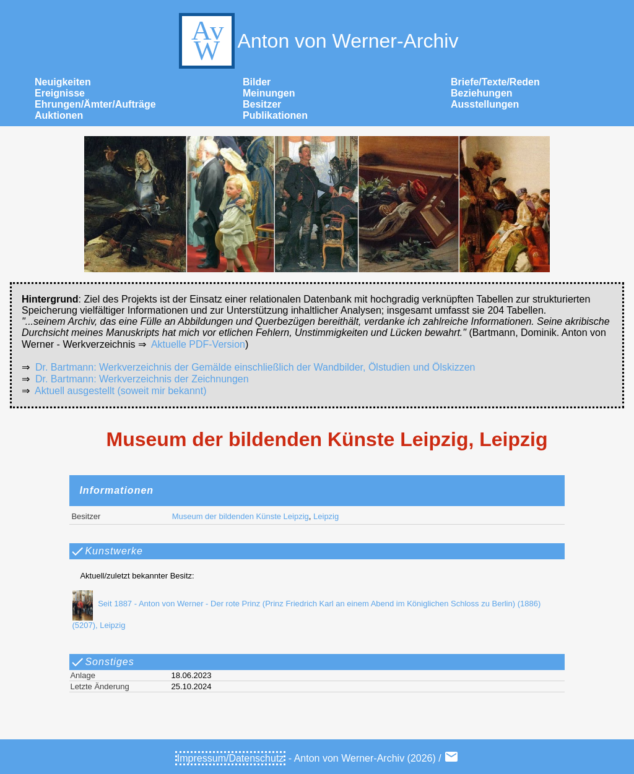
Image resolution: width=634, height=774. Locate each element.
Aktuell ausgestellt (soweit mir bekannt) (120, 390)
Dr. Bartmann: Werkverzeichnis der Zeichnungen (142, 379)
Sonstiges (102, 662)
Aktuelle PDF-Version (198, 344)
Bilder (257, 82)
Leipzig (326, 516)
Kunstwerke (106, 551)
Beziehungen (482, 93)
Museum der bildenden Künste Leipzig (240, 516)
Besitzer (262, 104)
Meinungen (269, 93)
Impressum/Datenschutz (230, 758)
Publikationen (275, 115)
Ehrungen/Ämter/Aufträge (95, 104)
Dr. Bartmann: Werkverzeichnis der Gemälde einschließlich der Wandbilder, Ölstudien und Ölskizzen (255, 367)
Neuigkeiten (63, 82)
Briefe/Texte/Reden (495, 82)
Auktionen (59, 115)
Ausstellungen (485, 104)
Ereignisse (60, 93)
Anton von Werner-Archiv (317, 41)
